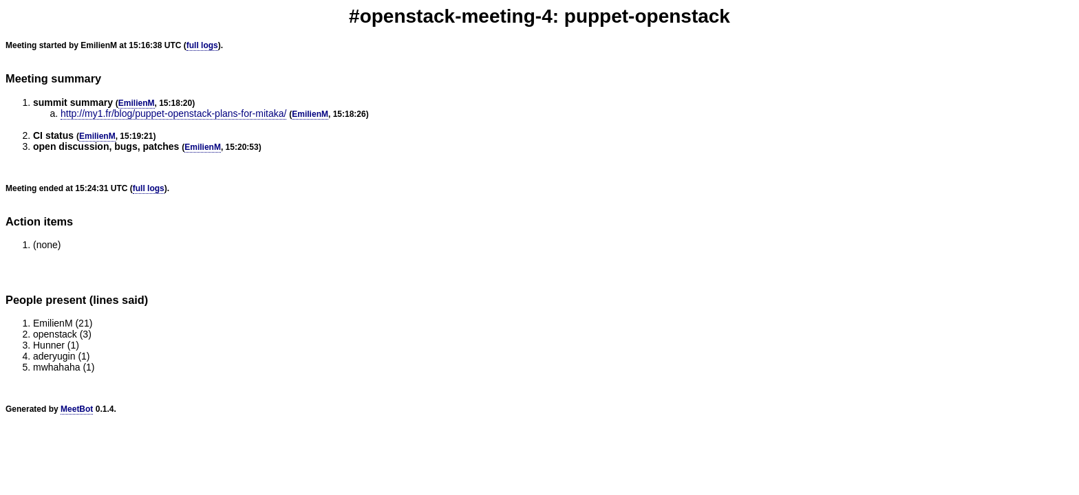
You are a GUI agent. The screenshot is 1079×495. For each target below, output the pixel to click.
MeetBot (77, 409)
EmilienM (136, 103)
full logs (202, 45)
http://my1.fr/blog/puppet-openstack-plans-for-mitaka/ (173, 113)
